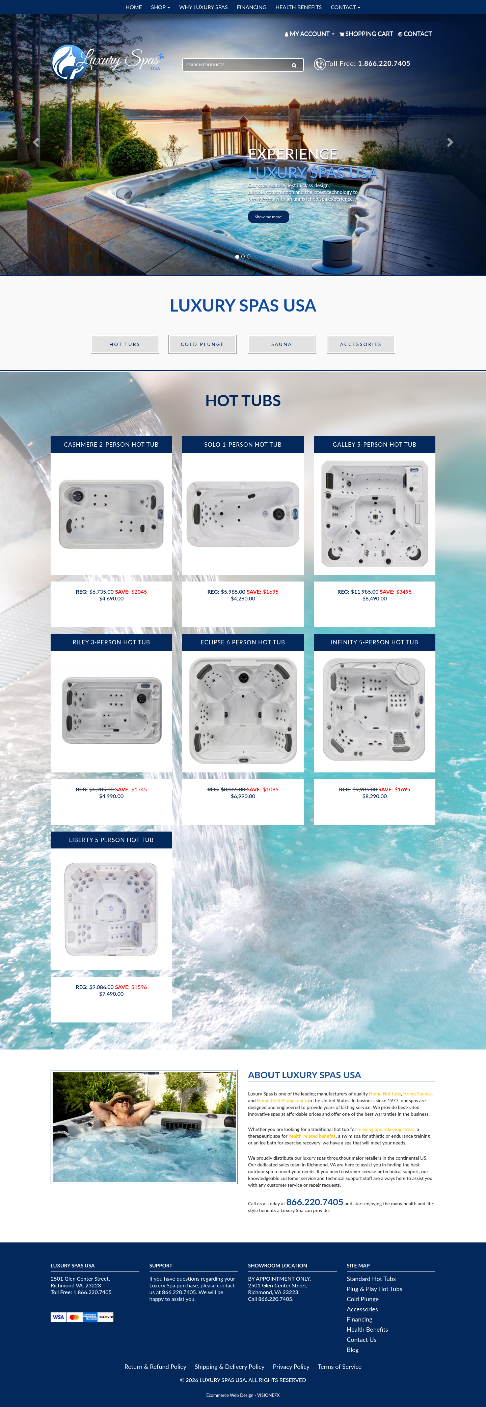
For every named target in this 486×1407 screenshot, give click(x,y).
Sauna (281, 344)
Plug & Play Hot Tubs (374, 1288)
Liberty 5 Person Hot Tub (111, 839)
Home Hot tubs (385, 1093)
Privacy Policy (291, 1366)
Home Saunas (417, 1093)
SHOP (160, 7)
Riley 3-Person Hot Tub (111, 642)
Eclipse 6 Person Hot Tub (243, 642)
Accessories (361, 344)
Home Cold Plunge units (282, 1100)
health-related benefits (312, 1136)
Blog (353, 1349)
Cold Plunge (202, 344)
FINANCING (252, 7)
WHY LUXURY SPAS (203, 7)
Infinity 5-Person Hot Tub (374, 642)
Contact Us (362, 1339)
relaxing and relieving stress (385, 1129)
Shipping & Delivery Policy (230, 1366)
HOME (134, 7)
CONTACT (345, 7)
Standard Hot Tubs (371, 1278)
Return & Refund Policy (155, 1366)
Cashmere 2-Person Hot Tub (111, 444)
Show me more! (268, 216)
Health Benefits (367, 1329)
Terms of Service (340, 1366)
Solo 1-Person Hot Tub (243, 444)
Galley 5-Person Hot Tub (374, 444)
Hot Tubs (125, 344)
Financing (360, 1319)
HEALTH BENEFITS (298, 7)
